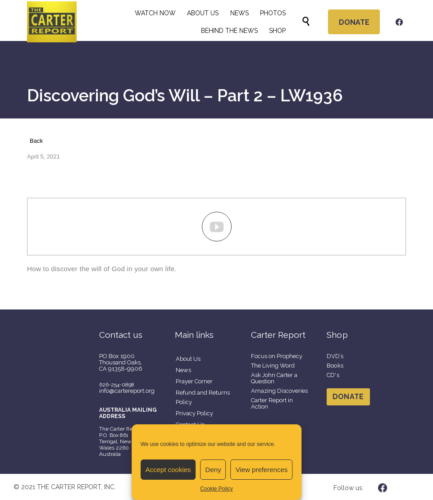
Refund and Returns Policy (203, 397)
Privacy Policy (194, 413)
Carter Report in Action (272, 403)
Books (335, 365)
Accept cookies (168, 469)
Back (36, 140)
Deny (213, 469)
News (183, 370)
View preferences (262, 469)
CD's (333, 375)
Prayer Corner (194, 381)
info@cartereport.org (127, 390)
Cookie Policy (216, 489)
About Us (188, 358)
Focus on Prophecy (276, 356)
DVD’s (335, 356)
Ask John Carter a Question (274, 378)
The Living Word (273, 365)
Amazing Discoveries (279, 390)
